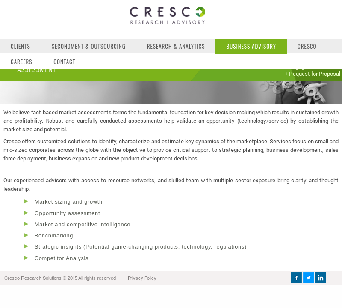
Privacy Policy (142, 279)
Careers (21, 61)
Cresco (307, 46)
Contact (64, 61)
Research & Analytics (176, 46)
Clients (20, 46)
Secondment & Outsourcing (89, 46)
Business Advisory (251, 46)
